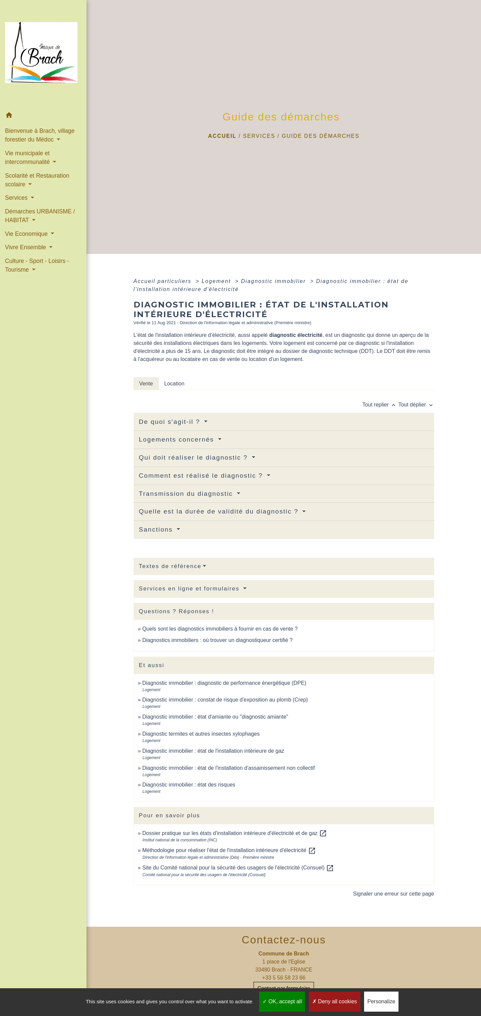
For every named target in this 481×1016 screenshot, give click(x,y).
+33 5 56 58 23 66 (283, 978)
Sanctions (157, 529)
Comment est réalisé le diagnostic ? (202, 475)
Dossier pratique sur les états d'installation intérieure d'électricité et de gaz (234, 833)
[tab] (146, 383)
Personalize (381, 1001)
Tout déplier (416, 404)
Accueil (222, 136)
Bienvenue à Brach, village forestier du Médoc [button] (39, 135)
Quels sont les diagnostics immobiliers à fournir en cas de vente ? (220, 629)
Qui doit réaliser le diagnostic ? (194, 457)
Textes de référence (170, 566)
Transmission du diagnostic (187, 493)
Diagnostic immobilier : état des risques (188, 785)
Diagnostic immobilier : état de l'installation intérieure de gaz (213, 751)
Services (259, 136)
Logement (217, 281)
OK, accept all (282, 1001)
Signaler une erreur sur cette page (393, 894)
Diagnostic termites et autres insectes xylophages (201, 734)
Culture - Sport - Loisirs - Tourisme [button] (37, 265)
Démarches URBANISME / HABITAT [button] (40, 215)
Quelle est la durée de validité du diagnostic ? (220, 511)
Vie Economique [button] (27, 233)
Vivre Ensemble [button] (26, 247)
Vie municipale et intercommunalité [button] (28, 157)
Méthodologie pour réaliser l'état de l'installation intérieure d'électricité (229, 850)
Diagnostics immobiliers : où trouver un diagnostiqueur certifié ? (217, 640)
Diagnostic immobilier (274, 281)
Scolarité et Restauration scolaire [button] (37, 180)
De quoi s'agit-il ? (170, 421)
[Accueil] (43, 54)
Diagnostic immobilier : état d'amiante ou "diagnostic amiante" (215, 717)
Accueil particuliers (164, 281)
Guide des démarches (320, 136)
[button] (43, 116)
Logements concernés (177, 439)
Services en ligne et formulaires (190, 588)
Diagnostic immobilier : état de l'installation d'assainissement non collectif (228, 768)
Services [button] (17, 197)
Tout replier (380, 404)
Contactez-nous (284, 940)
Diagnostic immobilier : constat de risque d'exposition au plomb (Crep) (225, 700)
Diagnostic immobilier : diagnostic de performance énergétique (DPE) (224, 683)
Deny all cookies (334, 1001)
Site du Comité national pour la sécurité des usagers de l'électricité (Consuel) (238, 867)
